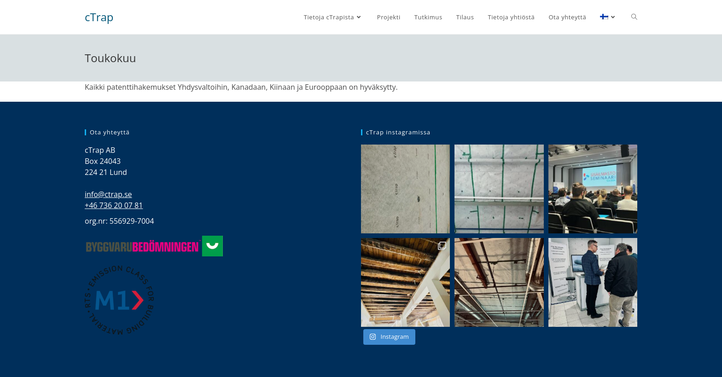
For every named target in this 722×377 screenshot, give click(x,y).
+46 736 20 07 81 (114, 205)
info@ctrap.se (108, 194)
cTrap (99, 16)
